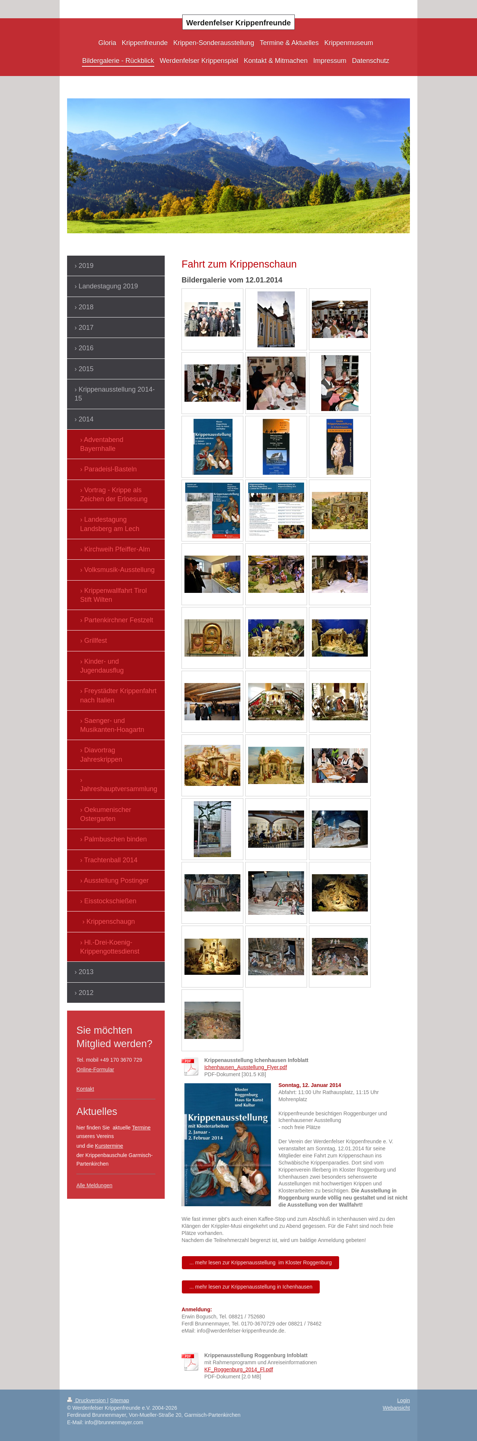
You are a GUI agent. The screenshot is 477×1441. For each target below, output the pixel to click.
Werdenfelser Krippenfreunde (238, 23)
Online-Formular (95, 1069)
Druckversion (87, 1400)
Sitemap (119, 1400)
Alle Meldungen (94, 1185)
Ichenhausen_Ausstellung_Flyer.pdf (245, 1067)
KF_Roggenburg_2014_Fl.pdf (238, 1369)
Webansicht (396, 1408)
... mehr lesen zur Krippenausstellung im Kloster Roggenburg (260, 1262)
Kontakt (85, 1089)
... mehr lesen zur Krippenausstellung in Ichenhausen (250, 1287)
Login (403, 1400)
